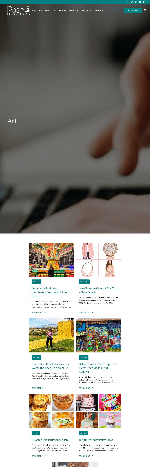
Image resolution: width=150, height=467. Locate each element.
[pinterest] (136, 2)
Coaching (72, 10)
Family (47, 10)
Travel (54, 10)
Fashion (34, 10)
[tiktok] (132, 2)
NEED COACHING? (132, 10)
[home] (18, 10)
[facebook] (144, 2)
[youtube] (140, 2)
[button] (73, 10)
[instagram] (128, 2)
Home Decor (63, 10)
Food (40, 10)
